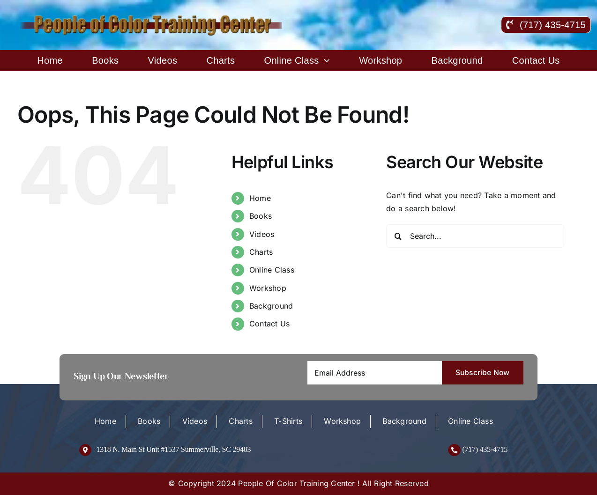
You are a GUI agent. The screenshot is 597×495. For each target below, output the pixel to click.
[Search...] (475, 236)
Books (260, 216)
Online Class (271, 269)
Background (271, 305)
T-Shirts (288, 421)
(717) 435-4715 (484, 449)
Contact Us (269, 323)
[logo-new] (152, 17)
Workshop (267, 288)
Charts (261, 252)
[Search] (398, 236)
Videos (261, 234)
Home (260, 198)
